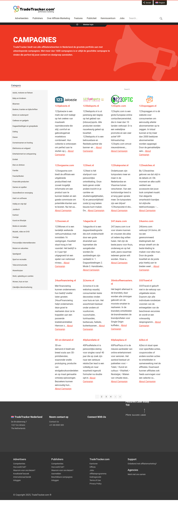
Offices (93, 467)
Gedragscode (95, 477)
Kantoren (94, 464)
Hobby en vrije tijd (19, 204)
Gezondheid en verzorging (23, 193)
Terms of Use (95, 480)
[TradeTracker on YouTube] (106, 440)
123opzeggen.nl (147, 105)
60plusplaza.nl (118, 339)
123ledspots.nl (91, 105)
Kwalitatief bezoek (21, 474)
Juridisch (16, 209)
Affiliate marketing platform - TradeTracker (34, 9)
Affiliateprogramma (98, 474)
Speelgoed (17, 254)
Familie (15, 170)
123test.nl (88, 165)
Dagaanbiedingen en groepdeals (25, 126)
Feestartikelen (18, 176)
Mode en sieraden (20, 226)
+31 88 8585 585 (56, 425)
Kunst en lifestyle (19, 220)
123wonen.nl (62, 221)
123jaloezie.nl (62, 105)
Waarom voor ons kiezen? (24, 470)
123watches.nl (147, 165)
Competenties (19, 464)
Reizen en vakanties (20, 248)
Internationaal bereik (22, 477)
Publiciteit (92, 18)
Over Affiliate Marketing (58, 18)
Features (78, 18)
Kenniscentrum (108, 18)
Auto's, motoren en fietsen (23, 93)
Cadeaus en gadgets (21, 120)
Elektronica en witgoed (21, 148)
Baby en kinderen (19, 98)
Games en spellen (20, 187)
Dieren (15, 137)
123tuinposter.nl (119, 165)
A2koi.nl (143, 339)
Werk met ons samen (137, 474)
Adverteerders (21, 18)
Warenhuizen (18, 270)
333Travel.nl (145, 280)
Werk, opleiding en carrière (23, 276)
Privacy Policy (96, 484)
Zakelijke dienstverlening (22, 287)
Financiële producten (21, 182)
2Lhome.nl (88, 280)
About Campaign (119, 151)
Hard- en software (20, 198)
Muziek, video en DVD (21, 232)
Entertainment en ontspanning (24, 154)
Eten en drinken (19, 165)
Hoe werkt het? (19, 467)
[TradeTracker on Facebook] (105, 430)
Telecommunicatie (20, 265)
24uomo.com (146, 221)
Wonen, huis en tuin (20, 282)
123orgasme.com (64, 165)
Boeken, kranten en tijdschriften (25, 109)
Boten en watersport (20, 115)
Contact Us (54, 422)
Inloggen (17, 480)
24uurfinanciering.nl (65, 280)
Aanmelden (56, 474)
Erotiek (15, 159)
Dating (15, 132)
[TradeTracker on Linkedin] (105, 436)
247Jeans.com (119, 221)
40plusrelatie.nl (91, 339)
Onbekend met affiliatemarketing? (142, 464)
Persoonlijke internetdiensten (24, 243)
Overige (15, 237)
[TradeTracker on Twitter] (105, 424)
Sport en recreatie (19, 259)
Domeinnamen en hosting (23, 143)
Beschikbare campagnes (61, 477)
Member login (88, 25)
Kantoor (16, 215)
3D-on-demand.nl (64, 339)
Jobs (122, 18)
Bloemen (16, 104)
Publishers (38, 18)
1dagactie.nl (89, 221)
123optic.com (118, 105)
